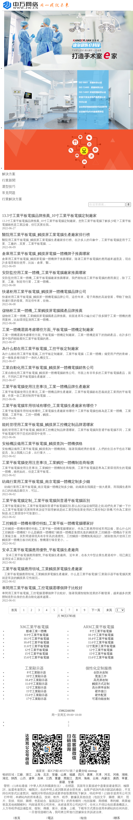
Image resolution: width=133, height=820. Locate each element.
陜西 (14, 778)
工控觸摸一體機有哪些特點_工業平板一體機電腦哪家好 (48, 523)
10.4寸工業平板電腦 (36, 642)
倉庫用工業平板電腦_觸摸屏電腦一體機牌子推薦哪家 (46, 254)
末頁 (109, 610)
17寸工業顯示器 (36, 698)
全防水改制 (101, 672)
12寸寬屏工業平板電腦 (100, 646)
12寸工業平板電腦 (36, 650)
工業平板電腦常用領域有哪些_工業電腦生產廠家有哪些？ (49, 406)
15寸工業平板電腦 (36, 653)
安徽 (55, 774)
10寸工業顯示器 (36, 676)
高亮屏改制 (101, 680)
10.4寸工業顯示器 (36, 680)
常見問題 (8, 193)
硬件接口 (101, 691)
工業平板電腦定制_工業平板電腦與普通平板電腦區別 (46, 501)
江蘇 (20, 774)
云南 (96, 778)
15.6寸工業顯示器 (36, 695)
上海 (37, 774)
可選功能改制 (101, 698)
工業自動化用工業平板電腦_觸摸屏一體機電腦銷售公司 (48, 368)
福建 (72, 774)
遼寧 (31, 778)
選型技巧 (8, 186)
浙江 (29, 774)
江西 (49, 778)
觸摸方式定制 (101, 683)
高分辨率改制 (101, 687)
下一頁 (95, 610)
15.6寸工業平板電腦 (36, 657)
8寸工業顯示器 (36, 672)
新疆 (62, 782)
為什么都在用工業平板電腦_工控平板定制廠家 (40, 349)
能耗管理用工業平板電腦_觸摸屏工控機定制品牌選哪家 (48, 425)
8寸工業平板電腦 (101, 631)
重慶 (58, 778)
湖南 (125, 774)
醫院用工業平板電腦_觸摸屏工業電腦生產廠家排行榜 (46, 235)
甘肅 (71, 782)
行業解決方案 (12, 199)
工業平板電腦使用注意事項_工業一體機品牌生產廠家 (46, 387)
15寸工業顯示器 (36, 691)
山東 (63, 774)
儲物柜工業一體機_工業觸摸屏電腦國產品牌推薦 (42, 311)
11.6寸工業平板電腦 (36, 646)
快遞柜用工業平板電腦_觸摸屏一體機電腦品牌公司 (44, 292)
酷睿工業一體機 (36, 631)
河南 (116, 774)
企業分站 (81, 770)
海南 (87, 778)
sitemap (92, 770)
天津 (98, 774)
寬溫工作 (101, 676)
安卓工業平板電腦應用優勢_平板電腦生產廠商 (40, 550)
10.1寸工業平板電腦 (36, 638)
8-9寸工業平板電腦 (36, 635)
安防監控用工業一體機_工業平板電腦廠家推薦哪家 (44, 273)
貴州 (78, 778)
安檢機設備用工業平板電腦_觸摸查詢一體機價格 (42, 444)
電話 (49, 818)
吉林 (40, 778)
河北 (107, 774)
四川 (81, 774)
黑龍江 (68, 778)
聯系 (116, 818)
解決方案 (8, 174)
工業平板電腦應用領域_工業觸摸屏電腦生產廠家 (42, 569)
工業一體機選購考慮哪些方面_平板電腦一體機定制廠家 (48, 330)
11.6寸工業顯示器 (36, 683)
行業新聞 (8, 180)
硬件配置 (101, 695)
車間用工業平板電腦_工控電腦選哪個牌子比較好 (42, 588)
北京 (46, 774)
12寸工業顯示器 (36, 687)
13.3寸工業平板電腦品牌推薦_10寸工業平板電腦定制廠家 (49, 216)
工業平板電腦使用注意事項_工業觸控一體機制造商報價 (48, 463)
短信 (83, 818)
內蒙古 (105, 778)
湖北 (5, 778)
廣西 (116, 778)
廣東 (90, 774)
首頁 (14, 610)
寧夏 (125, 778)
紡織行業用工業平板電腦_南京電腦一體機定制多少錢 (46, 482)
